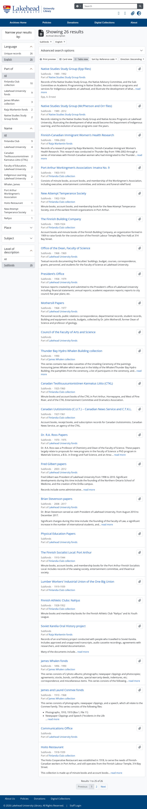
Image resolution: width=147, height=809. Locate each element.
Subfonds (18, 265)
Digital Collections (104, 22)
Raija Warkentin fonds (18, 110)
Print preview (48, 59)
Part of (8, 69)
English (18, 60)
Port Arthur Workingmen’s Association (18, 194)
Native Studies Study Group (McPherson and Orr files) (76, 106)
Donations (72, 22)
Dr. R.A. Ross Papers (54, 435)
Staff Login (75, 805)
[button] (120, 13)
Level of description (11, 250)
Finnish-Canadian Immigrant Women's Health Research (77, 135)
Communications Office (56, 728)
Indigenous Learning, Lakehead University (18, 176)
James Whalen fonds (54, 661)
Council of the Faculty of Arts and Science (68, 332)
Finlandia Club (18, 141)
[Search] (110, 6)
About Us (10, 798)
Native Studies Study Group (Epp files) (66, 69)
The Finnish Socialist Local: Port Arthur (66, 552)
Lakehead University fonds (18, 92)
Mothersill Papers (52, 303)
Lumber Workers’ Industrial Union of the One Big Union (77, 581)
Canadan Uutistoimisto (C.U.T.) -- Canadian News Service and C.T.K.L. (86, 409)
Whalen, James (18, 185)
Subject (9, 238)
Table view (81, 59)
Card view (65, 59)
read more (120, 454)
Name (8, 128)
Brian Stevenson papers (56, 499)
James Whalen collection (18, 102)
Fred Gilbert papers (53, 464)
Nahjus (18, 218)
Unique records (18, 54)
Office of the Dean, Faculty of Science (65, 248)
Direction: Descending (131, 59)
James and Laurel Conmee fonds (62, 690)
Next (103, 786)
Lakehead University (18, 147)
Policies (46, 22)
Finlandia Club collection (18, 83)
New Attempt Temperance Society (18, 210)
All (5, 75)
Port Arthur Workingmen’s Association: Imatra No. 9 (75, 167)
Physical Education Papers (58, 533)
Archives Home (18, 22)
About (134, 22)
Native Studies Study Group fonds (18, 117)
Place (7, 228)
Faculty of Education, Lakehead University (18, 167)
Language (10, 46)
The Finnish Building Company (61, 219)
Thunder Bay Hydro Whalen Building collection (71, 351)
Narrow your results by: (18, 34)
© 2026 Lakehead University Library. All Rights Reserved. (33, 805)
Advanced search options (57, 50)
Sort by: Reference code (103, 59)
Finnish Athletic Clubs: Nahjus (60, 600)
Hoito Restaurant (18, 203)
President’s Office (52, 274)
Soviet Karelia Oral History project (63, 626)
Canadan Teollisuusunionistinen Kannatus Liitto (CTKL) (18, 156)
